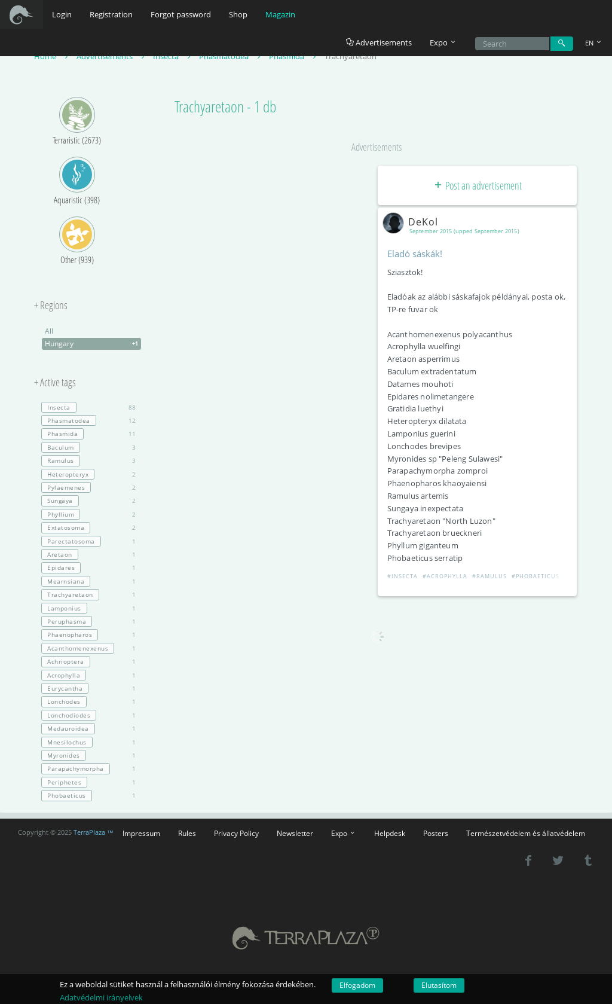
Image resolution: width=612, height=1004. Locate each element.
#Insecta (402, 576)
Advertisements (379, 42)
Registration (111, 14)
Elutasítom (439, 985)
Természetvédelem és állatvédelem (525, 833)
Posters (435, 833)
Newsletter (295, 833)
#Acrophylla (445, 576)
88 (88, 407)
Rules (187, 833)
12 (88, 420)
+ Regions (51, 306)
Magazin (280, 14)
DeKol (412, 221)
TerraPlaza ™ (94, 832)
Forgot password (181, 14)
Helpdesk (389, 833)
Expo (343, 833)
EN (594, 42)
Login (62, 14)
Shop (238, 14)
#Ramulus (489, 576)
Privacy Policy (236, 833)
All (49, 331)
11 (88, 433)
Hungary (93, 343)
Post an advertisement (477, 185)
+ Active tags (55, 383)
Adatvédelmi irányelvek (101, 997)
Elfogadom (357, 985)
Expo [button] (443, 42)
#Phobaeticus (535, 576)
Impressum (141, 833)
